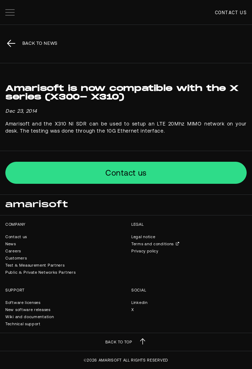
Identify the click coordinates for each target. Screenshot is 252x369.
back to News (40, 43)
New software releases (28, 310)
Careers (13, 251)
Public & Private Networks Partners (40, 272)
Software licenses (23, 302)
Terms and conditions (152, 244)
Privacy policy (144, 251)
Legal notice (143, 237)
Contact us (231, 12)
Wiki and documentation (29, 317)
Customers (16, 258)
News (10, 244)
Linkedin (139, 302)
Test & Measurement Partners (34, 265)
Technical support (23, 324)
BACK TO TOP (118, 342)
